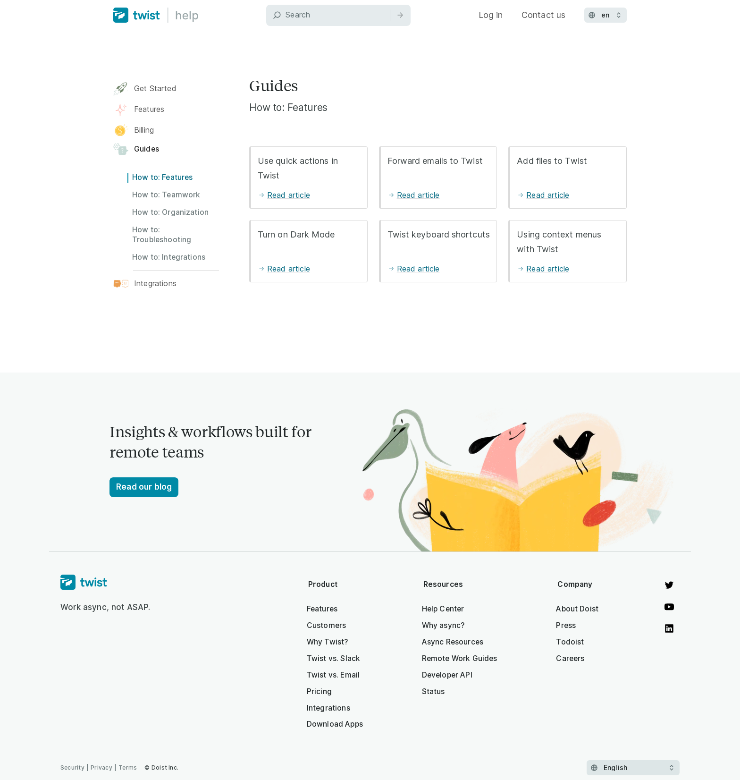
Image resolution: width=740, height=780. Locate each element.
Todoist (570, 641)
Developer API (447, 674)
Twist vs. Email (333, 674)
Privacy (101, 767)
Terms (127, 767)
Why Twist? (327, 641)
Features (322, 608)
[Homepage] (105, 583)
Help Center (443, 608)
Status (433, 691)
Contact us (543, 15)
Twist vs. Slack (333, 658)
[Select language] (633, 768)
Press (566, 625)
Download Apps (335, 724)
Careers (570, 658)
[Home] (156, 15)
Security (72, 767)
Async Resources (452, 641)
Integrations (328, 708)
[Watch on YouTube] (669, 606)
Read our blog (144, 487)
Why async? (443, 625)
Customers (326, 625)
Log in (491, 15)
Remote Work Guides (459, 658)
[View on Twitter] (669, 585)
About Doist (577, 608)
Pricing (319, 691)
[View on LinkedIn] (669, 628)
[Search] (338, 15)
